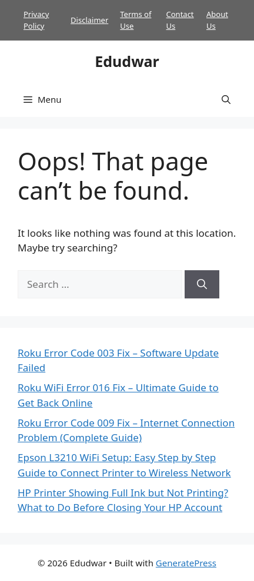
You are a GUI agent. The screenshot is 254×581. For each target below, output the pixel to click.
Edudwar (127, 61)
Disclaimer (89, 20)
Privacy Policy (36, 20)
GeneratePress (186, 563)
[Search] (202, 284)
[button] (226, 99)
